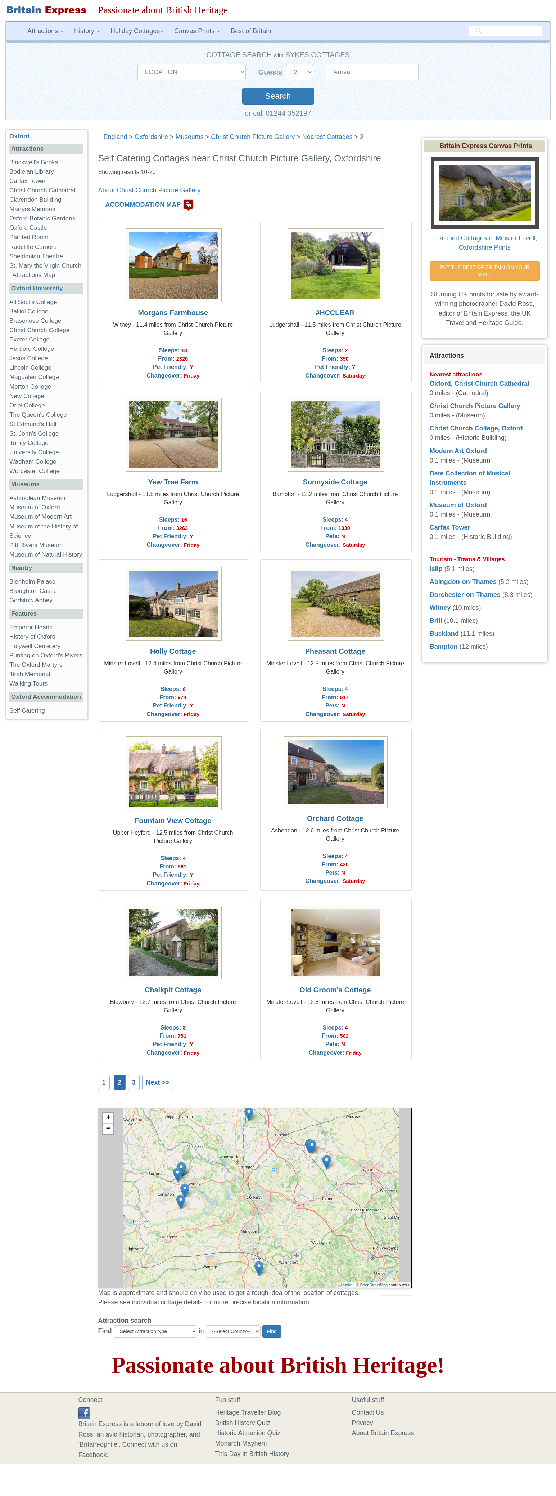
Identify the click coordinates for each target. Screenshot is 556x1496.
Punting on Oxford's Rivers (45, 655)
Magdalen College (34, 377)
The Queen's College (38, 414)
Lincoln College (30, 367)
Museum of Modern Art (40, 516)
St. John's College (34, 433)
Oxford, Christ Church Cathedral (479, 383)
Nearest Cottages (327, 136)
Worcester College (34, 471)
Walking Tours (28, 683)
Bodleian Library (31, 171)
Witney (440, 607)
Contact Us (368, 1412)
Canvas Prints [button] (197, 31)
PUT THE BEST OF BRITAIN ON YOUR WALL (485, 270)
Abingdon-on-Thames (463, 581)
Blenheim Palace (32, 581)
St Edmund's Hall (32, 424)
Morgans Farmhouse (173, 313)
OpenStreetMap (374, 1285)
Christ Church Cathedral (42, 190)
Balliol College (28, 311)
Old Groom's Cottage (335, 990)
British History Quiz (242, 1422)
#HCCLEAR (335, 313)
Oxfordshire (151, 136)
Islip (436, 568)
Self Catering (27, 710)
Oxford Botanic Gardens (42, 218)
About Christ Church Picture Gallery (149, 190)
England (115, 136)
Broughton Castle (33, 591)
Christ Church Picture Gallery (253, 136)
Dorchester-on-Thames (465, 594)
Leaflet (346, 1285)
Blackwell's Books (33, 162)
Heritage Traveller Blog (248, 1412)
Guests (271, 72)
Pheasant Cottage (335, 651)
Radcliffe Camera (33, 247)
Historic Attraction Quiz (248, 1433)
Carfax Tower (27, 181)
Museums (190, 136)
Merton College (30, 386)
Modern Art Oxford (458, 451)
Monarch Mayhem (241, 1443)
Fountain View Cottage (173, 821)
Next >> (157, 1082)
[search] (505, 31)
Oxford (19, 136)
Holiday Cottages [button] (136, 31)
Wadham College (32, 461)
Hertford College (31, 348)
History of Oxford (32, 636)
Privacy (362, 1422)
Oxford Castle (28, 227)
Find (105, 1331)
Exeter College (29, 339)
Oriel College (27, 405)
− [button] (108, 1129)
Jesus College (28, 358)
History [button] (87, 31)
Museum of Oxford (34, 507)
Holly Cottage (173, 651)
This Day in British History (252, 1453)
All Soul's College (33, 302)
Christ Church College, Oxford (476, 428)
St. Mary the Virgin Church (45, 265)
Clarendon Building (35, 199)
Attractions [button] (45, 31)
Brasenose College (35, 320)
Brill (436, 620)
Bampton (444, 646)
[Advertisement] (46, 836)
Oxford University (37, 288)
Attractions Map (34, 275)
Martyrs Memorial (33, 209)
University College (34, 452)
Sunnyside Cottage (335, 482)
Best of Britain (251, 31)
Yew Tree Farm (173, 482)
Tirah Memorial (29, 674)
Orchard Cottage (335, 818)
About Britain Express (383, 1433)
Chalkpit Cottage (173, 990)
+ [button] (108, 1118)
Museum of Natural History (45, 554)
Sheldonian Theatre (36, 256)
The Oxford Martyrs (35, 664)
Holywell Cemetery (34, 646)
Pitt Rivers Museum (36, 545)
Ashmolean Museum (37, 498)
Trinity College (29, 442)
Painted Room (28, 237)
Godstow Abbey (31, 600)
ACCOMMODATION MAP (143, 204)
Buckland (444, 633)
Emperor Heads (31, 627)
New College (26, 396)
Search (278, 96)
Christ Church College (39, 330)
